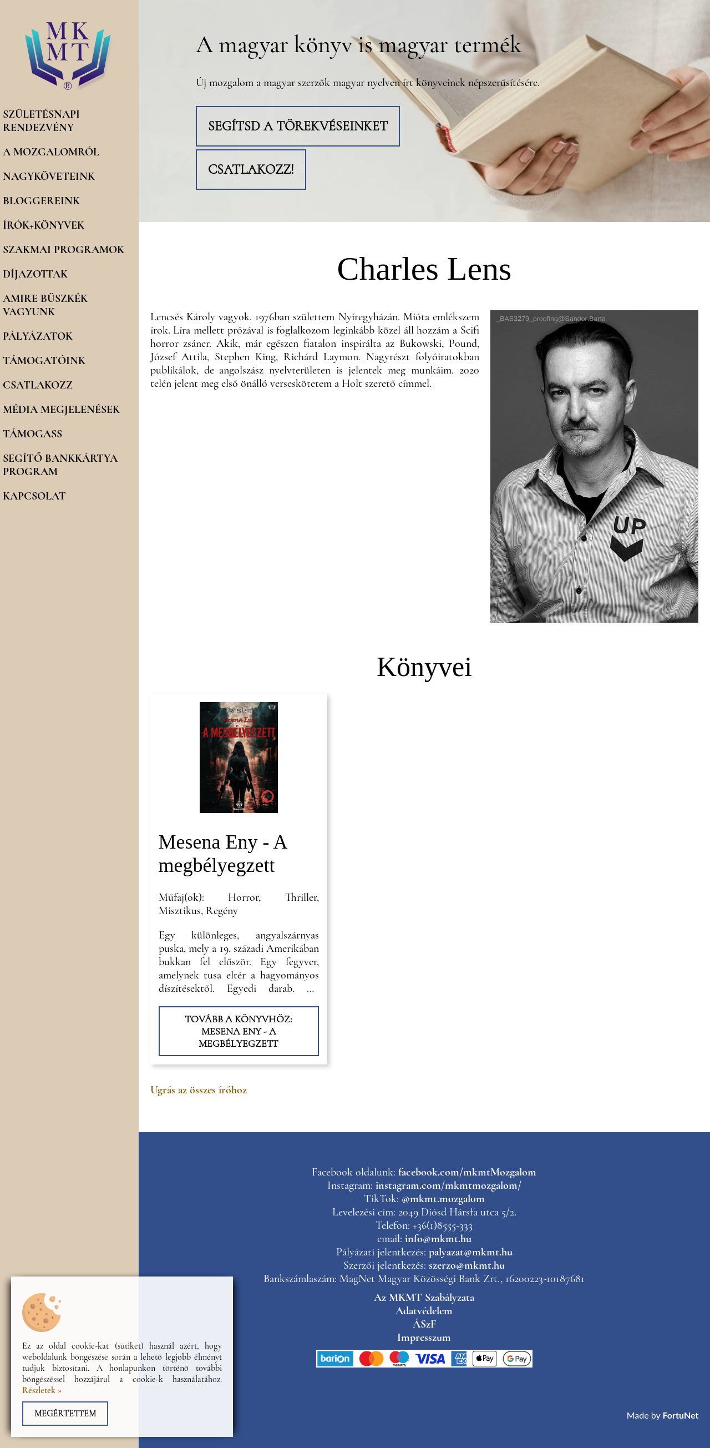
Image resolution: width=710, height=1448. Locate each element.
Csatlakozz (38, 385)
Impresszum (424, 1337)
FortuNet (681, 1415)
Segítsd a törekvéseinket (298, 126)
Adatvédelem (424, 1311)
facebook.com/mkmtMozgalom (467, 1172)
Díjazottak (35, 274)
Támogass (32, 434)
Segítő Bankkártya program (60, 465)
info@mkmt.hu (438, 1238)
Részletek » (42, 1390)
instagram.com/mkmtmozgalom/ (448, 1185)
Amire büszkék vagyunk (45, 305)
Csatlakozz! (251, 170)
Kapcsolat (34, 496)
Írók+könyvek (43, 225)
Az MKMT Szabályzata (424, 1297)
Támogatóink (44, 360)
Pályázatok (38, 336)
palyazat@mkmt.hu (471, 1252)
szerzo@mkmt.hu (467, 1265)
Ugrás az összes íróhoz (198, 1090)
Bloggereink (41, 201)
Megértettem (65, 1413)
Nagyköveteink (49, 176)
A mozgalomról (51, 152)
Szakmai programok (63, 249)
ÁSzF (424, 1324)
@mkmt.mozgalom (443, 1198)
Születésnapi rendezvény (41, 121)
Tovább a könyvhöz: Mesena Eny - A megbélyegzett (238, 1031)
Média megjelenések (61, 409)
